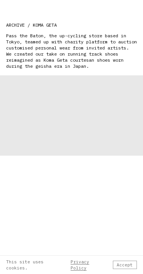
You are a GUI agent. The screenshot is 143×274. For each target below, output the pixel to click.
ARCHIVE (15, 25)
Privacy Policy (80, 265)
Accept (125, 265)
